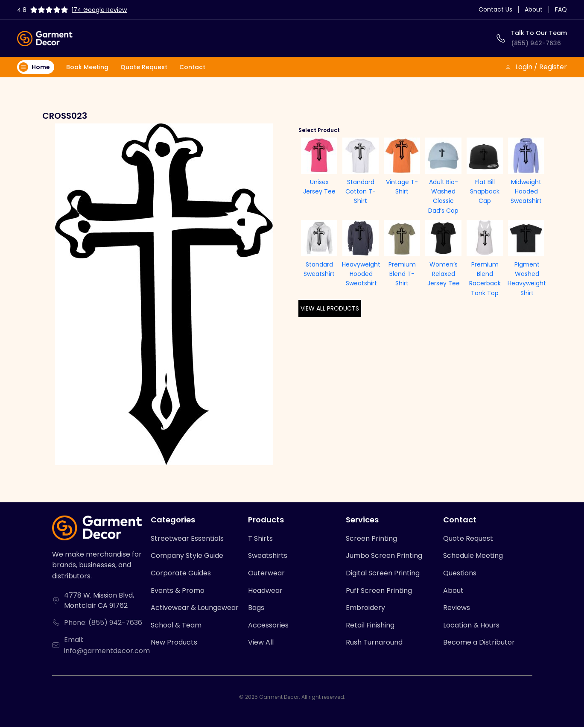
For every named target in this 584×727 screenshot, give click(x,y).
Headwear (265, 590)
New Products (174, 642)
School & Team (176, 625)
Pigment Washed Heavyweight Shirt (527, 278)
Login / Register (536, 67)
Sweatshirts (267, 555)
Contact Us (495, 9)
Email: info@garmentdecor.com (107, 645)
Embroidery (365, 608)
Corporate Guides (181, 573)
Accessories (268, 625)
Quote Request (143, 67)
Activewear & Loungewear (195, 608)
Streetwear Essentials (187, 538)
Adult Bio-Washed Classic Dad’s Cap (443, 196)
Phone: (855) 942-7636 (103, 622)
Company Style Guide (187, 555)
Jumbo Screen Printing (384, 555)
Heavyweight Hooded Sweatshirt (361, 274)
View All (261, 642)
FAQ (561, 9)
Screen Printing (371, 538)
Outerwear (266, 573)
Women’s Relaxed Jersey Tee (443, 274)
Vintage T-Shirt (402, 187)
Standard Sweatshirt (319, 269)
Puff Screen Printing (379, 590)
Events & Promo (177, 590)
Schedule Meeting (473, 555)
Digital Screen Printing (383, 573)
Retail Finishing (370, 625)
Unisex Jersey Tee (319, 187)
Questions (459, 573)
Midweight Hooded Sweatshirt (526, 191)
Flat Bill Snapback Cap (484, 191)
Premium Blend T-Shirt (402, 274)
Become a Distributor (479, 642)
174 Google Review (99, 10)
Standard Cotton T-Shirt (360, 191)
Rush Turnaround (374, 642)
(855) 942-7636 (536, 43)
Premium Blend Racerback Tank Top (485, 278)
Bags (256, 608)
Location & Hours (471, 625)
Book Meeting (87, 67)
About (534, 9)
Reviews (456, 608)
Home (34, 67)
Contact (192, 67)
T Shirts (260, 538)
